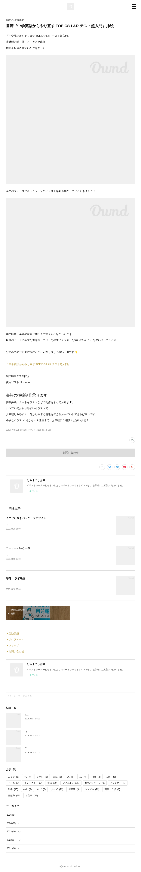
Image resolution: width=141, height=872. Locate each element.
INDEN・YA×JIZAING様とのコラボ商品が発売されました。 (36, 585)
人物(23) (15, 430)
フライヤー (117, 783)
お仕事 (32, 795)
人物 (111, 776)
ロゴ (41, 789)
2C (70, 776)
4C (27, 776)
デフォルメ (71, 783)
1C (83, 776)
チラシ (42, 776)
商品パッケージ (95, 783)
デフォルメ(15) (34, 430)
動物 (13, 789)
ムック (13, 776)
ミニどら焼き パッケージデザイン (26, 518)
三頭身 (14, 795)
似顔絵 (74, 789)
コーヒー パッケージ (18, 548)
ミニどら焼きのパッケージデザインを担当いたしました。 (35, 525)
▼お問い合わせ (15, 651)
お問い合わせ (70, 452)
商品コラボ (112, 789)
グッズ (57, 789)
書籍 (52, 783)
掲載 (96, 776)
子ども (13, 783)
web (27, 789)
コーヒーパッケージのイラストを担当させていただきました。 (37, 555)
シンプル (92, 789)
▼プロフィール (15, 639)
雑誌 (57, 776)
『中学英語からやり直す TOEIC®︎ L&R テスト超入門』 (38, 364)
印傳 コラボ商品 (15, 578)
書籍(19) (23, 430)
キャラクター (33, 783)
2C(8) (8, 430)
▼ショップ (12, 645)
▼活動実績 (12, 633)
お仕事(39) (46, 430)
